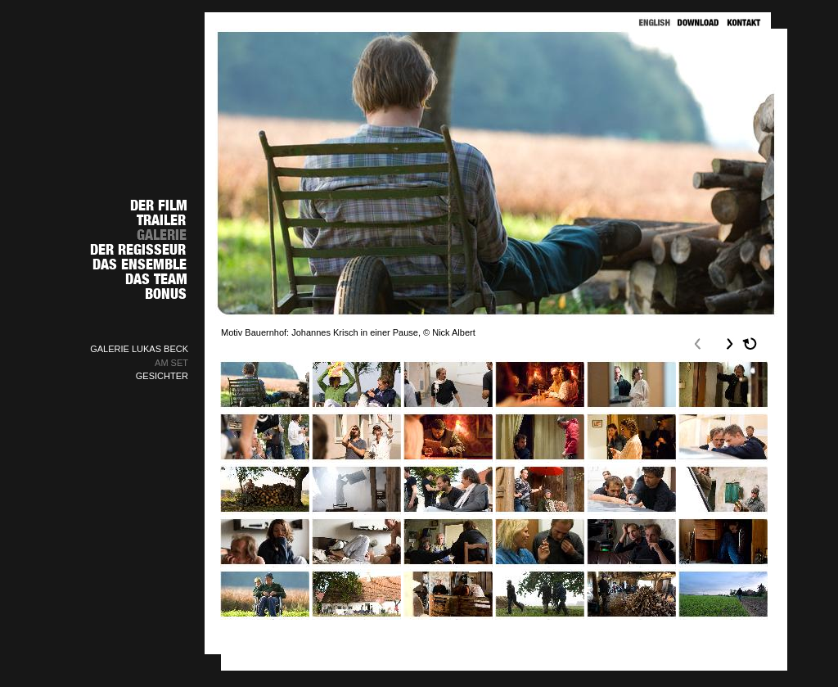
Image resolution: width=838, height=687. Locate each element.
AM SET (171, 363)
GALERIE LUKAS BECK (139, 349)
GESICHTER (162, 376)
